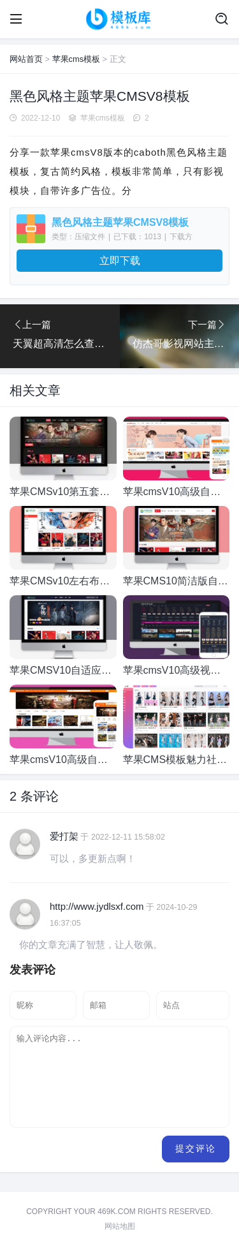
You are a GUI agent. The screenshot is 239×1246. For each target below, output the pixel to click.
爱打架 (64, 836)
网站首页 (26, 59)
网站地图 (120, 1226)
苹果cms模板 (76, 59)
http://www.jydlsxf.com (97, 906)
